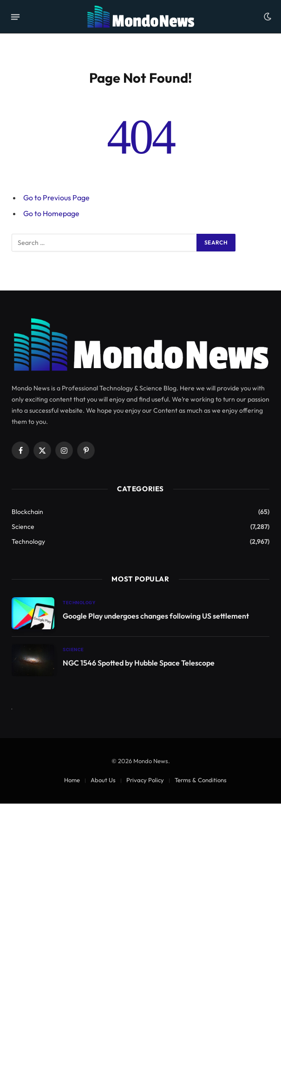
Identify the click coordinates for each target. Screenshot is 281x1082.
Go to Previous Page (56, 197)
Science (23, 526)
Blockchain (27, 512)
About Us (103, 780)
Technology (28, 541)
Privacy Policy (145, 780)
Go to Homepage (51, 213)
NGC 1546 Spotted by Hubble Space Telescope (139, 662)
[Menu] (15, 16)
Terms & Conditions (201, 780)
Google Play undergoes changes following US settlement (156, 615)
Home (72, 780)
